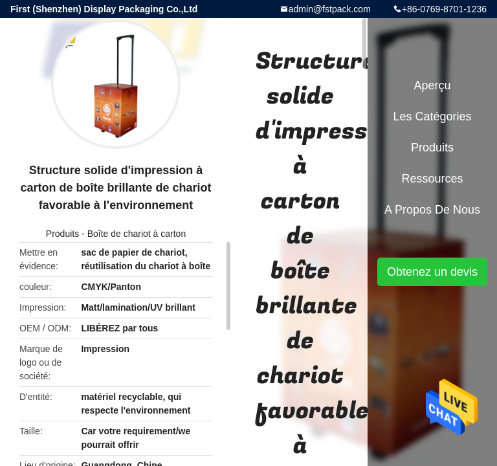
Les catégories (432, 116)
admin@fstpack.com (330, 9)
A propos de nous (432, 209)
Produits (62, 233)
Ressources (432, 178)
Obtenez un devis (432, 271)
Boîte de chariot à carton (136, 233)
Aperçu (432, 85)
